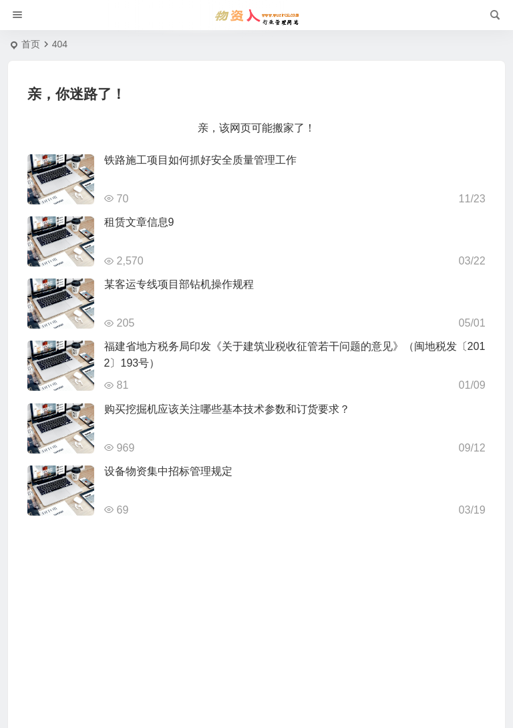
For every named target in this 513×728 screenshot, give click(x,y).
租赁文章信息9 (139, 222)
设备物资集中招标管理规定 (168, 471)
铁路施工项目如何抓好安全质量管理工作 (200, 160)
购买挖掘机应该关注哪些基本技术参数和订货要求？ (227, 409)
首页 (30, 44)
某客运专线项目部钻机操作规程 (179, 284)
